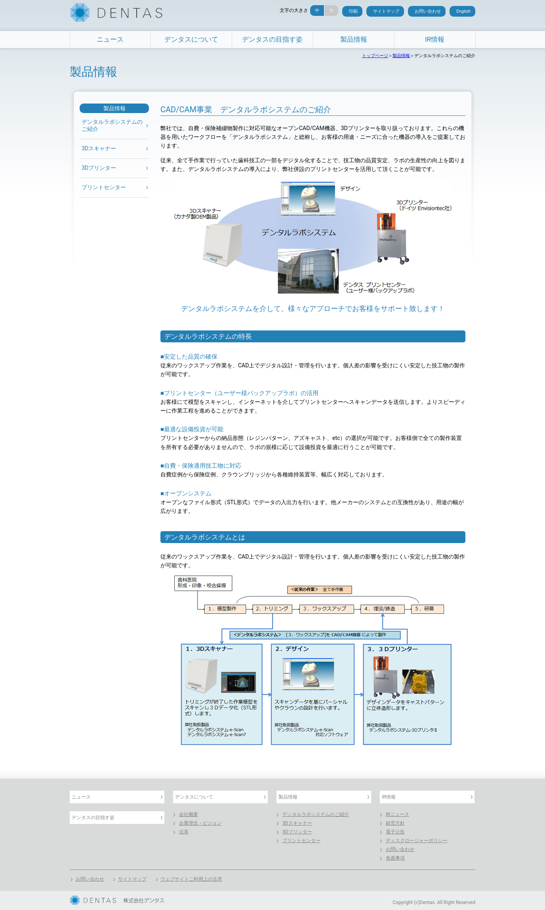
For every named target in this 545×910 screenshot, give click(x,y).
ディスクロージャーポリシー (417, 840)
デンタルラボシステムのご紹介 (315, 814)
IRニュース (397, 814)
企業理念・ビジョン (200, 823)
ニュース (110, 39)
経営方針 (395, 823)
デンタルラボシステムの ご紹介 (112, 125)
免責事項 (395, 858)
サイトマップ (386, 11)
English (463, 11)
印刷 (353, 11)
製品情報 (353, 39)
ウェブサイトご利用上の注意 (191, 879)
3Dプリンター (99, 168)
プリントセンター (104, 187)
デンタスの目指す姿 (272, 39)
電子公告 (395, 832)
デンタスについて (191, 39)
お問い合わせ (428, 11)
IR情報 (434, 39)
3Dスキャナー (99, 149)
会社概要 (188, 814)
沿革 (184, 832)
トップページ (375, 55)
